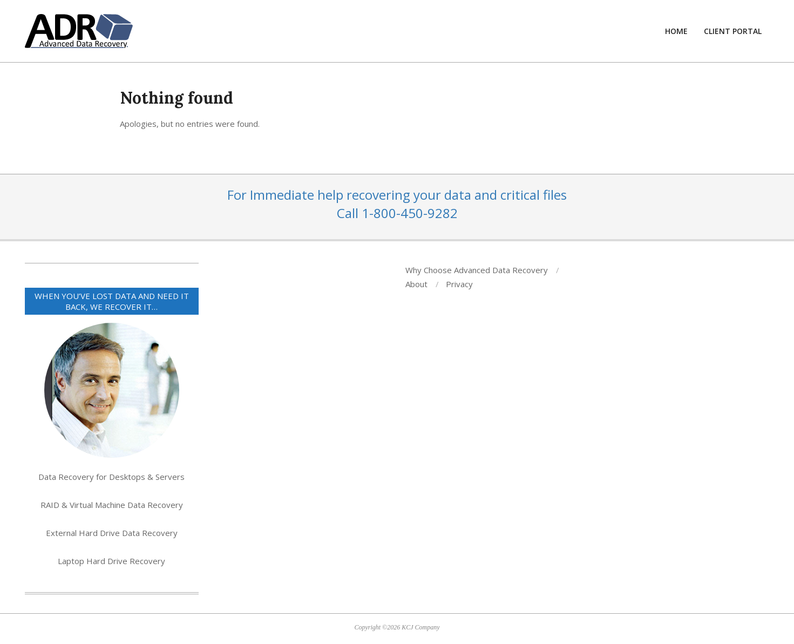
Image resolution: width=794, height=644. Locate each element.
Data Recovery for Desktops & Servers (111, 476)
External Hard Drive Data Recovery (112, 532)
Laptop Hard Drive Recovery (111, 560)
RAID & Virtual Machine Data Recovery (111, 504)
